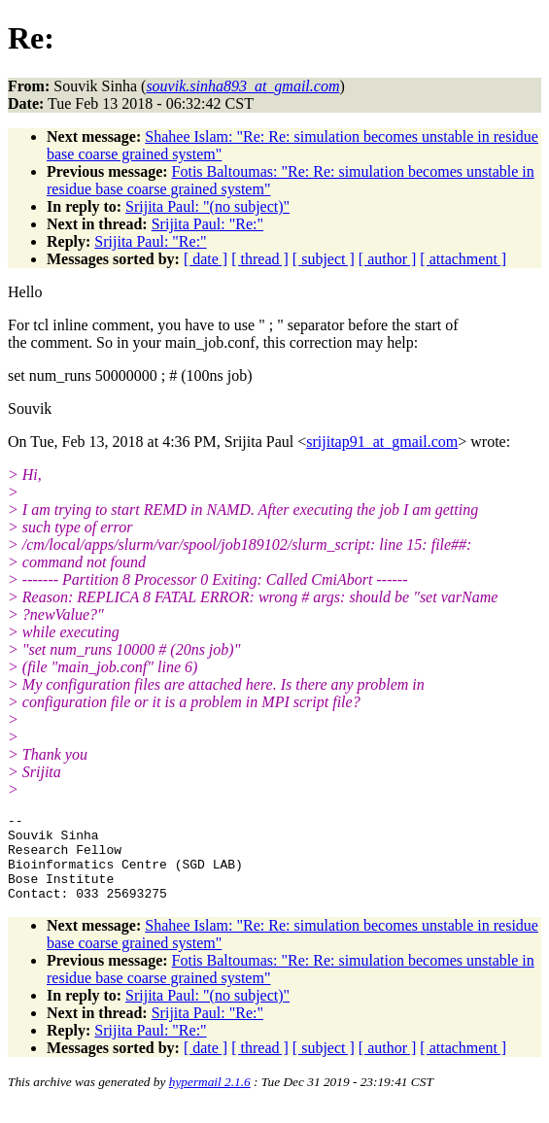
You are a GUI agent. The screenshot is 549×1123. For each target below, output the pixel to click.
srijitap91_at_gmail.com (382, 441)
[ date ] (205, 259)
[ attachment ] (463, 259)
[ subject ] (323, 259)
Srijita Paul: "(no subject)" (207, 206)
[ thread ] (260, 259)
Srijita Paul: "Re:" (207, 224)
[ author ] (388, 259)
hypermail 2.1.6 (210, 1099)
